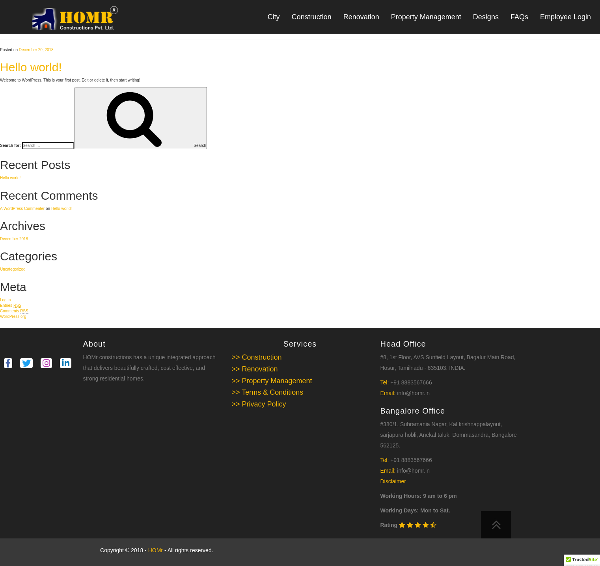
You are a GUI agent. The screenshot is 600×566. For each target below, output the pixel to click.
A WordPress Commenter (22, 208)
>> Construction (257, 357)
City (274, 17)
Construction (312, 17)
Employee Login (565, 17)
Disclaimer (393, 481)
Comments (14, 311)
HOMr (156, 550)
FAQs (519, 17)
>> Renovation (255, 369)
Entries (10, 305)
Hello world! (31, 67)
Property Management (426, 17)
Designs (486, 17)
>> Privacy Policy (259, 404)
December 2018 (14, 239)
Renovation (361, 17)
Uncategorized (12, 269)
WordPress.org (13, 316)
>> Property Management (272, 381)
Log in (5, 300)
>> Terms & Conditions (268, 392)
